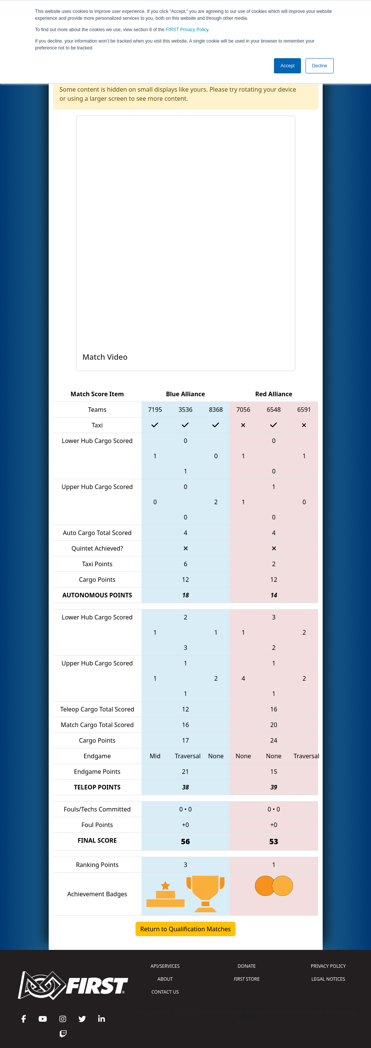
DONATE (247, 966)
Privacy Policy (187, 29)
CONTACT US (165, 992)
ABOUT (165, 979)
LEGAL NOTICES (329, 979)
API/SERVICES (165, 966)
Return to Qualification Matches (185, 929)
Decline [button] (319, 65)
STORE (247, 979)
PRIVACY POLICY (328, 966)
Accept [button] (287, 65)
